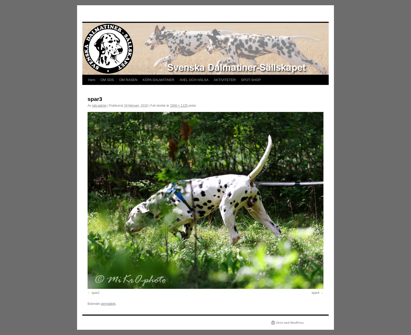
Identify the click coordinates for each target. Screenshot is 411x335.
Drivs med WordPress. (290, 323)
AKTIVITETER (225, 80)
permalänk (108, 304)
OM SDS (107, 80)
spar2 (95, 293)
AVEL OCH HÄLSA (194, 80)
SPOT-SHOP (251, 80)
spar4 (316, 293)
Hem (91, 80)
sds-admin (99, 105)
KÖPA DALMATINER (158, 80)
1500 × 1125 (179, 105)
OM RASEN (128, 80)
